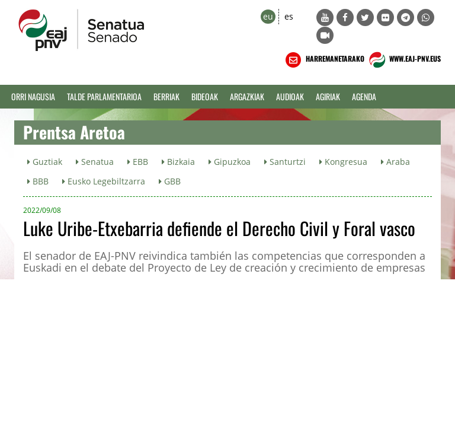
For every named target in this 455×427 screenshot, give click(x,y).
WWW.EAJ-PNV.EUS (404, 59)
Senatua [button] (95, 161)
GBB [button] (170, 181)
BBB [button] (38, 181)
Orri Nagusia (33, 96)
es (288, 16)
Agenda (364, 96)
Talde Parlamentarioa (104, 96)
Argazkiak (247, 96)
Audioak (290, 96)
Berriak (166, 96)
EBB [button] (137, 161)
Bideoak (204, 96)
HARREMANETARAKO (323, 59)
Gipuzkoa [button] (230, 161)
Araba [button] (395, 161)
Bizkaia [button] (178, 161)
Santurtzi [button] (285, 161)
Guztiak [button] (44, 161)
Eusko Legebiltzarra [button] (103, 181)
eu (268, 16)
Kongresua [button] (343, 161)
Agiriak (328, 96)
